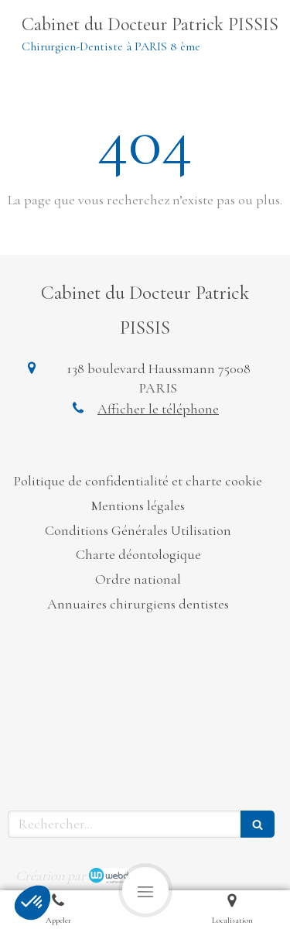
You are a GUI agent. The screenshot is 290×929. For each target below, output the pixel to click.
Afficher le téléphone (158, 408)
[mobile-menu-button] (145, 890)
